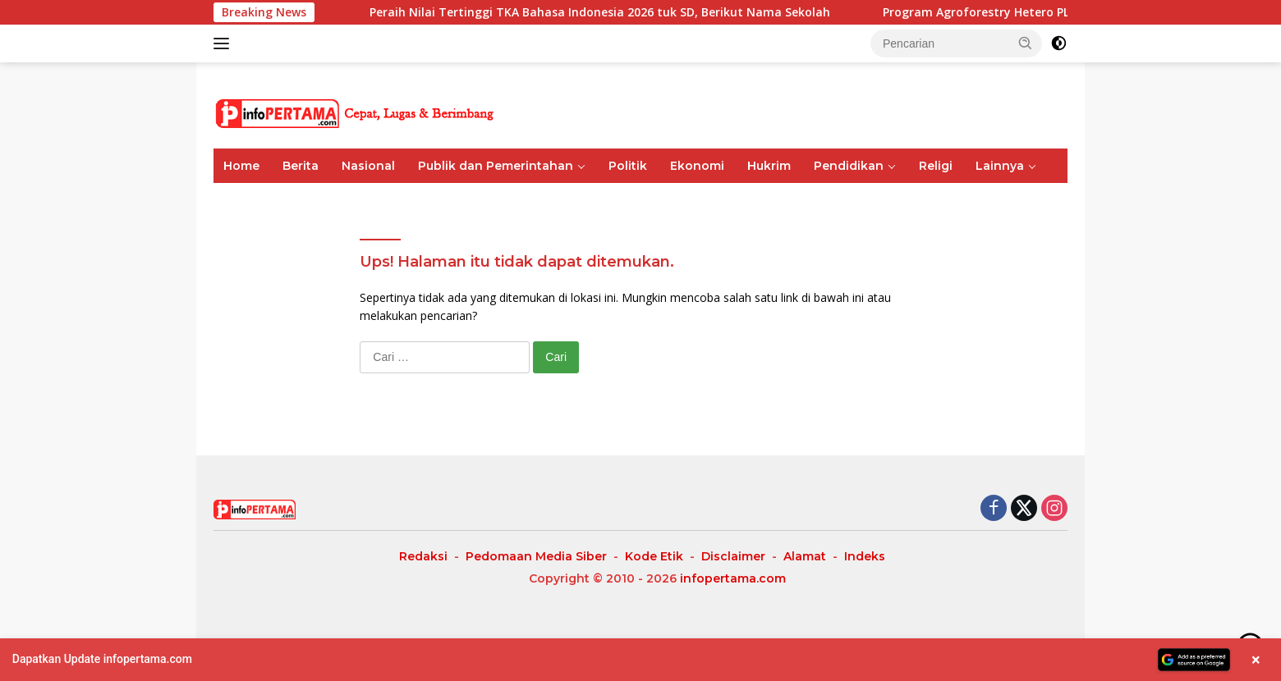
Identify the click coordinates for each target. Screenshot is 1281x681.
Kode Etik (654, 556)
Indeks (864, 556)
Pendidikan (849, 165)
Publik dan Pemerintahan (495, 165)
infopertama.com (733, 578)
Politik (627, 165)
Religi (936, 165)
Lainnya (1000, 165)
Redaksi (423, 556)
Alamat (804, 556)
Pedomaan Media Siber (536, 556)
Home (241, 165)
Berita (300, 165)
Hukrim (769, 165)
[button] (1025, 43)
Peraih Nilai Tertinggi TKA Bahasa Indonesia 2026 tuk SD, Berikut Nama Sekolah (646, 12)
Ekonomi (697, 165)
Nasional (368, 165)
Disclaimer (733, 556)
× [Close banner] (1255, 660)
